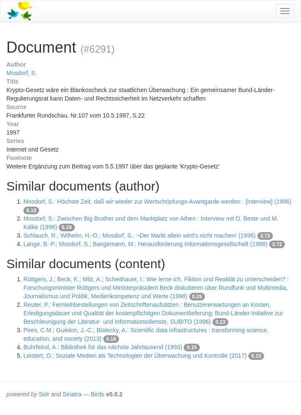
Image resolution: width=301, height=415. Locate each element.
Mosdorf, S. (21, 73)
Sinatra (71, 394)
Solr (44, 394)
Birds (97, 394)
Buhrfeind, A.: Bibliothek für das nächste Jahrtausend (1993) (102, 347)
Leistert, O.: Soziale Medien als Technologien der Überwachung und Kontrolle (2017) (135, 355)
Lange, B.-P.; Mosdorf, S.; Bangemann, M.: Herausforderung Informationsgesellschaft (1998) (145, 244)
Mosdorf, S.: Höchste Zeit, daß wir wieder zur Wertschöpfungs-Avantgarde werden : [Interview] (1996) (157, 201)
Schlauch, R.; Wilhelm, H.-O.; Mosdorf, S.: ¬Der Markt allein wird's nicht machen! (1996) (139, 235)
